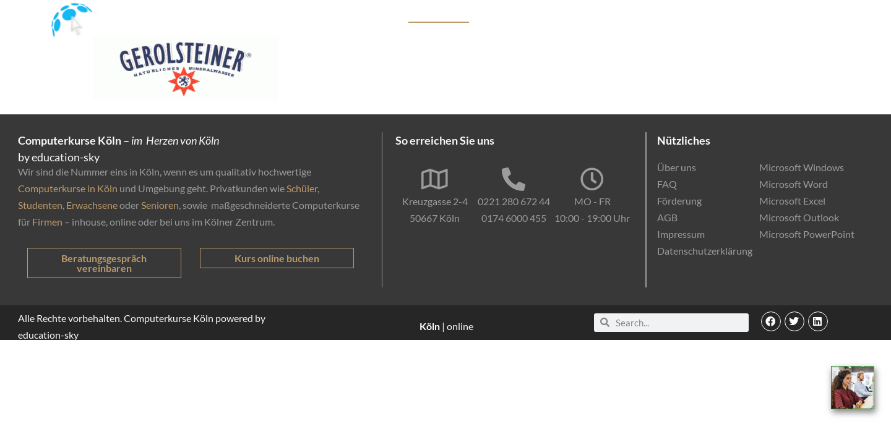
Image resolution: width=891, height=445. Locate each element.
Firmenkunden (525, 16)
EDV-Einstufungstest (747, 16)
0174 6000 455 (513, 218)
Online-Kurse (655, 16)
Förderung (591, 16)
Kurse (383, 16)
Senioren (160, 205)
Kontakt (828, 16)
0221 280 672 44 (514, 201)
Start (347, 16)
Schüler (301, 188)
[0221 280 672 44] (513, 179)
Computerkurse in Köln (68, 188)
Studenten (40, 205)
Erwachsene (92, 205)
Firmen (47, 221)
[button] (771, 321)
